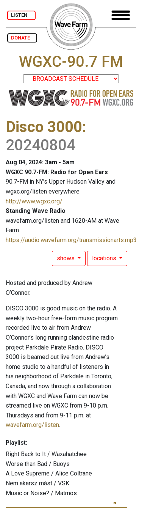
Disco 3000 (44, 127)
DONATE (22, 38)
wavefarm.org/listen (32, 424)
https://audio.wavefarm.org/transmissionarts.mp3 (71, 240)
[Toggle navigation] (121, 15)
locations (105, 258)
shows (66, 258)
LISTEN (21, 15)
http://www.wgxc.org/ (34, 201)
